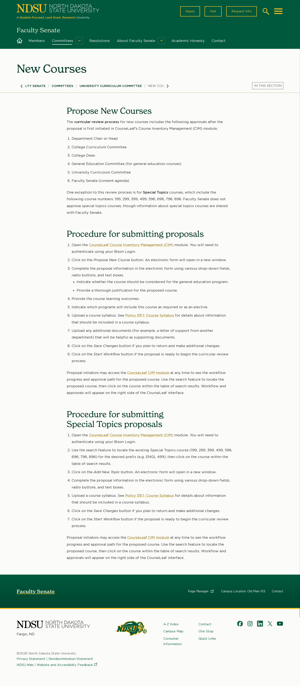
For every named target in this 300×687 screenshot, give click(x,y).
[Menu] (79, 41)
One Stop (206, 632)
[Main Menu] (278, 12)
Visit (212, 12)
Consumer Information (172, 641)
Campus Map (173, 632)
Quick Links (207, 639)
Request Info (241, 12)
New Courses (160, 86)
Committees (62, 41)
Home (19, 41)
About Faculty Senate (136, 41)
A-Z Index (171, 625)
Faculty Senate (31, 86)
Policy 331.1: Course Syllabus (150, 316)
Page (201, 592)
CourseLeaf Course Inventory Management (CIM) (131, 245)
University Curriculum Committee (111, 86)
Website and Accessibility (68, 665)
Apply (189, 12)
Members (37, 41)
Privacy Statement (31, 659)
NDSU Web (25, 665)
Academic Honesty (188, 41)
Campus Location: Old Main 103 (243, 592)
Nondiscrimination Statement (71, 659)
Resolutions (99, 41)
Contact (218, 41)
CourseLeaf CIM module (148, 373)
